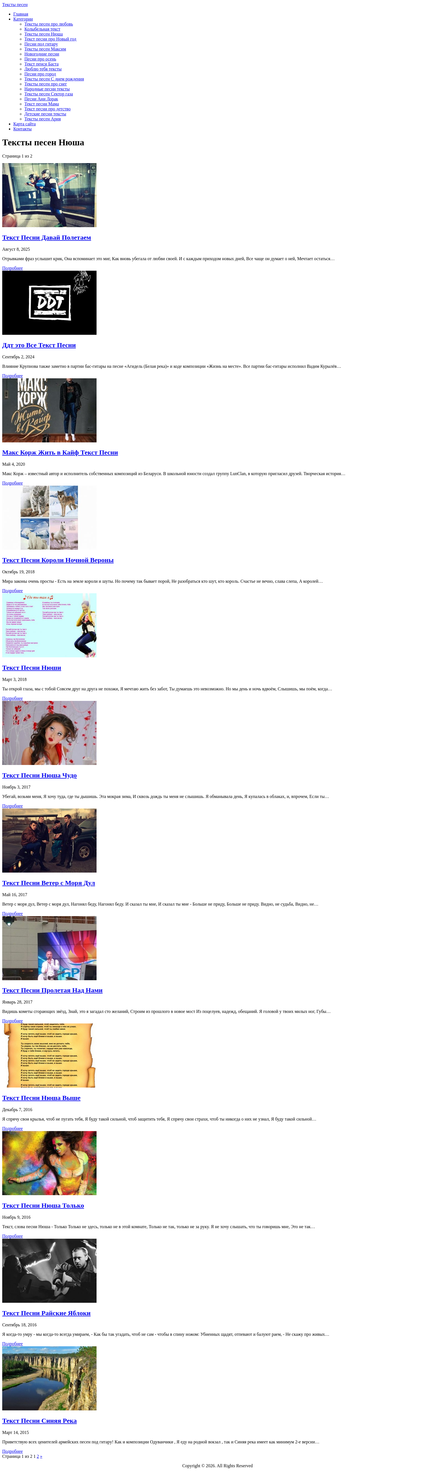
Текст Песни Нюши (31, 667)
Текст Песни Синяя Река (39, 1420)
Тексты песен (15, 4)
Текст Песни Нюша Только (43, 1205)
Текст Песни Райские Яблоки (46, 1313)
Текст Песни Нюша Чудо (39, 775)
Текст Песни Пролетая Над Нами (52, 990)
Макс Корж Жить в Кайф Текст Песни (60, 452)
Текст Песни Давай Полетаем (46, 237)
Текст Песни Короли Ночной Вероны (58, 560)
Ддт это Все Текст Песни (39, 345)
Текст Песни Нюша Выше (41, 1097)
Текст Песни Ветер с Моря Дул (48, 882)
